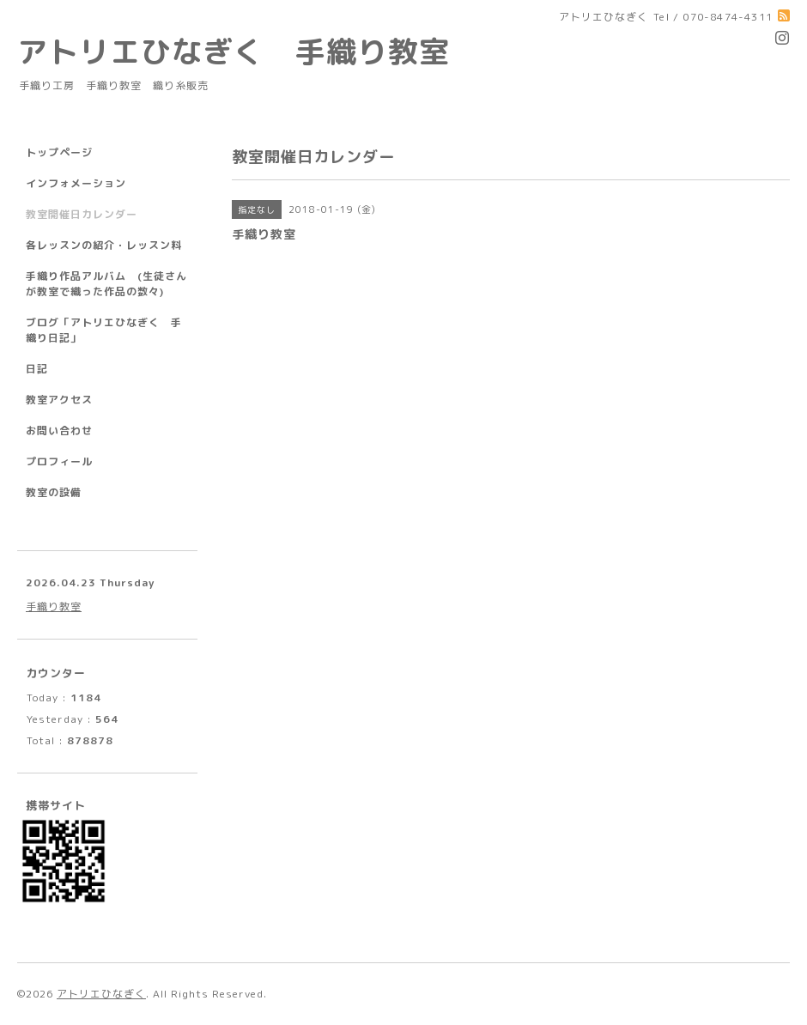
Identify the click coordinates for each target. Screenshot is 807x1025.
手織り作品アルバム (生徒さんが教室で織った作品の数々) (106, 284)
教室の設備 (54, 492)
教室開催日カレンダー (81, 214)
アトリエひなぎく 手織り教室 (249, 51)
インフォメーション (76, 183)
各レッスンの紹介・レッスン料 (104, 245)
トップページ (59, 152)
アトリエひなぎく (101, 993)
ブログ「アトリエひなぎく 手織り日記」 (104, 330)
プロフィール (59, 461)
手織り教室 (54, 606)
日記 (37, 368)
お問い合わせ (59, 430)
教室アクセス (59, 399)
